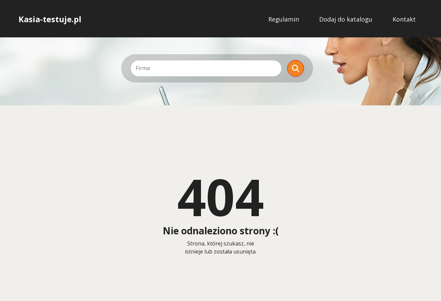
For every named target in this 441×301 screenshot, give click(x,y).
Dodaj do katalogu (345, 19)
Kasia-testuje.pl (50, 19)
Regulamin (283, 19)
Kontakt (404, 19)
